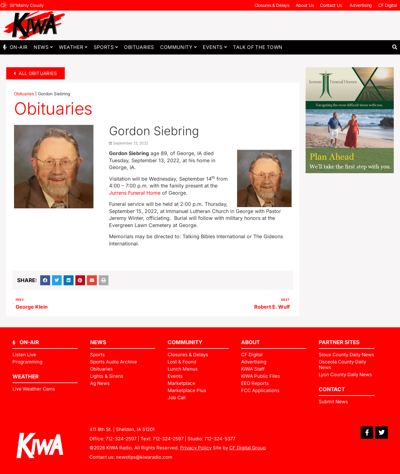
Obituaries (139, 47)
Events (215, 47)
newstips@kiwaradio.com (144, 457)
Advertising (361, 5)
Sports (106, 47)
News (43, 47)
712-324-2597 (121, 439)
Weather (73, 47)
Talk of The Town (257, 47)
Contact (332, 389)
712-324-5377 (219, 439)
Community (178, 47)
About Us (305, 5)
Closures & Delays (272, 5)
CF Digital (387, 5)
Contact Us (331, 5)
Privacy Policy (196, 448)
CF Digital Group (247, 448)
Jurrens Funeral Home (134, 193)
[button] (394, 47)
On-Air (18, 47)
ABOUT (250, 342)
